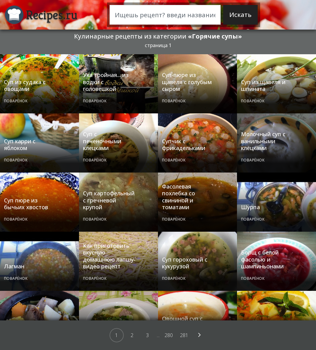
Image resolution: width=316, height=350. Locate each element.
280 (168, 335)
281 (184, 335)
